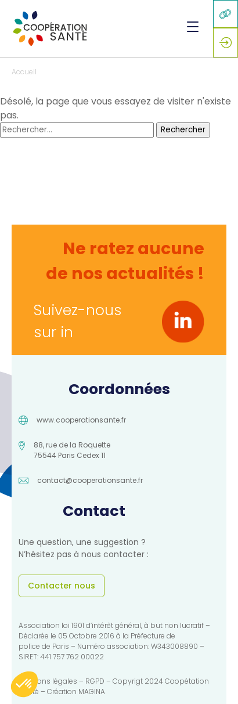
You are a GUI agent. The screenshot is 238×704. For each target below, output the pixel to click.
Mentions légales (48, 681)
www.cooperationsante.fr (81, 420)
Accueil (24, 72)
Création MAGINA (76, 691)
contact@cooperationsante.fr (90, 480)
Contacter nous (61, 585)
